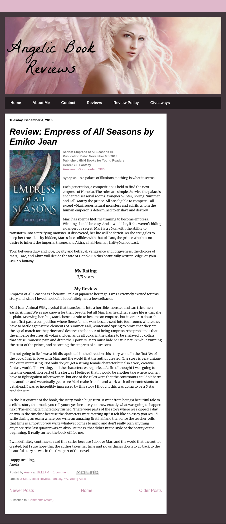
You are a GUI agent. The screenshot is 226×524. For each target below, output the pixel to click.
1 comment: (61, 472)
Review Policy (126, 103)
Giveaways (160, 103)
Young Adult (77, 479)
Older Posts (150, 490)
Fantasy (56, 479)
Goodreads (86, 169)
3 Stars (25, 479)
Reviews (94, 103)
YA (66, 479)
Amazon (69, 169)
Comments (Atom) (41, 500)
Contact (68, 103)
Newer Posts (22, 490)
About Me (41, 103)
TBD (101, 169)
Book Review (41, 479)
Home (15, 103)
